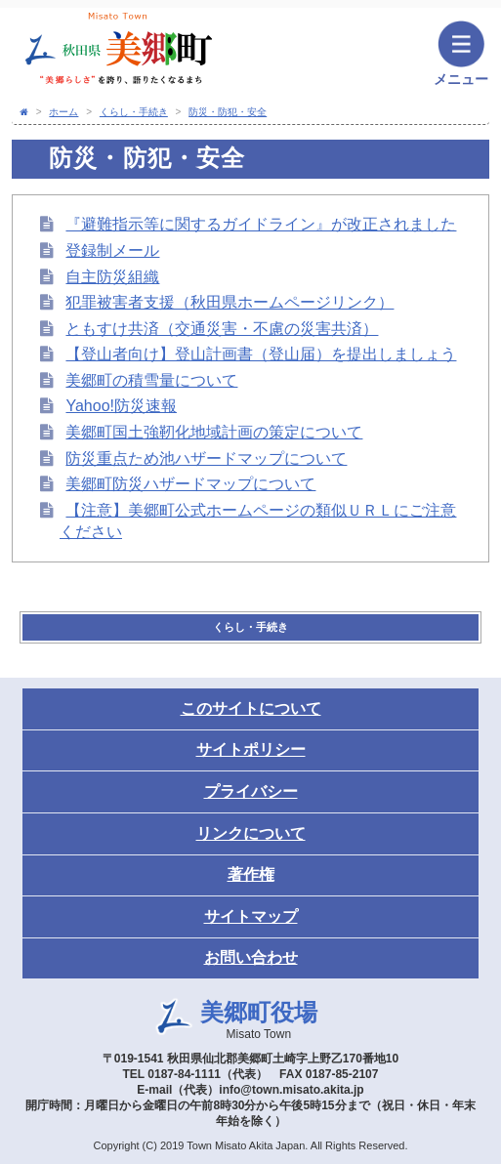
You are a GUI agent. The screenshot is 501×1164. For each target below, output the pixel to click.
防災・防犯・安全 (227, 111)
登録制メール (112, 250)
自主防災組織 (112, 277)
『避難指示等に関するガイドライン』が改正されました (260, 224)
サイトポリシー (251, 749)
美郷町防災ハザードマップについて (190, 484)
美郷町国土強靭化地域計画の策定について (213, 432)
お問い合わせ (251, 957)
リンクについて (251, 833)
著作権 (251, 874)
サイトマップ (251, 916)
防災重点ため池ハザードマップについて (206, 458)
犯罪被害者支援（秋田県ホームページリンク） (229, 302)
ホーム (63, 111)
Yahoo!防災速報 (121, 405)
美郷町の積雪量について (151, 380)
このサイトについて (251, 708)
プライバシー (251, 791)
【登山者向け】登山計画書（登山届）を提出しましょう (260, 354)
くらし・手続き (134, 111)
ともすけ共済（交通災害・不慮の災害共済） (221, 328)
